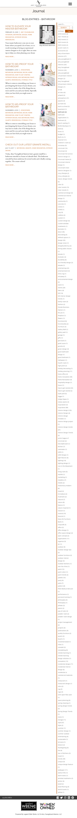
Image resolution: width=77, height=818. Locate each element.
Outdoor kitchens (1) (65, 564)
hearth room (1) (63, 363)
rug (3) (60, 689)
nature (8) (61, 502)
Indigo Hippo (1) (63, 399)
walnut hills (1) (63, 773)
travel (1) (61, 756)
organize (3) (62, 541)
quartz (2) (61, 636)
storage (24, 80)
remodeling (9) (63, 650)
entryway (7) (62, 276)
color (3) (60, 184)
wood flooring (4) (63, 787)
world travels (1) (63, 789)
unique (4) (61, 762)
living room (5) (62, 472)
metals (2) (61, 483)
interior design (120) (64, 410)
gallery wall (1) (63, 332)
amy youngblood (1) (64, 59)
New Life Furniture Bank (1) (64, 520)
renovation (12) (63, 661)
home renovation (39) (65, 377)
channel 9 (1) (62, 140)
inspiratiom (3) (63, 405)
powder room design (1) (65, 618)
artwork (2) (61, 95)
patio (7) (60, 583)
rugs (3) (60, 692)
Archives (61, 31)
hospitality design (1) (65, 382)
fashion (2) (61, 304)
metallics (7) (62, 480)
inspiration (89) (63, 407)
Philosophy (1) (62, 603)
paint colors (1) (63, 572)
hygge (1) (61, 396)
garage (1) (61, 335)
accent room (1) (63, 48)
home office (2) (63, 374)
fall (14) (60, 293)
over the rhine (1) (63, 566)
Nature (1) (61, 505)
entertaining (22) (63, 268)
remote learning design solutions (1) (64, 657)
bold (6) (60, 129)
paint (32, 77)
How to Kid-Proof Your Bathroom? (19, 65)
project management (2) (65, 623)
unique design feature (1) (65, 765)
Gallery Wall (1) (63, 329)
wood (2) (61, 784)
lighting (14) (62, 460)
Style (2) (60, 725)
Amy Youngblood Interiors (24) (63, 68)
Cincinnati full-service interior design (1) (65, 155)
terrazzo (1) (61, 742)
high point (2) (62, 366)
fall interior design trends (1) (64, 297)
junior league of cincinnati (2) (63, 439)
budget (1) (61, 134)
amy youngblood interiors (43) (63, 63)
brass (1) (61, 131)
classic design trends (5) (65, 180)
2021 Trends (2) (63, 37)
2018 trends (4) (63, 34)
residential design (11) (65, 664)
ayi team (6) (62, 104)
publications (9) (63, 630)
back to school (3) (63, 106)
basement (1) (62, 109)
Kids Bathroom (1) (64, 444)
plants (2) (61, 608)
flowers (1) (61, 318)
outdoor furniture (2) (65, 555)
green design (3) (63, 349)
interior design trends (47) (65, 428)
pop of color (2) (63, 611)
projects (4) (61, 628)
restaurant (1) (62, 681)
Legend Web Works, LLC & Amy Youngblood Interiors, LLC (43, 814)
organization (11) (63, 538)
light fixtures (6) (63, 458)
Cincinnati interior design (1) (64, 163)
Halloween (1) (62, 360)
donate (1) (61, 254)
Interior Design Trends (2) (65, 434)
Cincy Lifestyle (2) (63, 176)
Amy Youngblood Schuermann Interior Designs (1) (65, 84)
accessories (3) (63, 51)
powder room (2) (63, 614)
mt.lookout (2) (62, 494)
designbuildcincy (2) (64, 246)
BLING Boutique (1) (64, 126)
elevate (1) (61, 265)
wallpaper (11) (62, 770)
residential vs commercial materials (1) (65, 675)
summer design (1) (64, 731)
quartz (8, 80)
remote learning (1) (64, 653)
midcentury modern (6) (64, 487)
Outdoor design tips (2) (64, 551)
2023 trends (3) (63, 42)
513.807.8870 (7, 798)
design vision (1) (63, 243)
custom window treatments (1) (63, 225)
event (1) (61, 285)
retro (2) (60, 686)
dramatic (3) (62, 257)
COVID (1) (61, 209)
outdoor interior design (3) (63, 559)
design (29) (61, 240)
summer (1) (62, 728)
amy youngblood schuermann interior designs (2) (65, 75)
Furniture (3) (62, 327)
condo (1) (61, 207)
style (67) (61, 723)
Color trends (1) (63, 190)
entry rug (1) (62, 274)
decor (25, 72)
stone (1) (61, 717)
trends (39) (61, 759)
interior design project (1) (65, 423)
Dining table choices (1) (65, 250)
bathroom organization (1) (63, 116)
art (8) (60, 90)
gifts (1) (60, 338)
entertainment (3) (64, 271)
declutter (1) (62, 229)
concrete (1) (62, 204)
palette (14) (61, 578)
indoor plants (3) (63, 402)
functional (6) (62, 321)
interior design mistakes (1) (63, 417)
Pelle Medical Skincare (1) (65, 590)
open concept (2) (63, 536)
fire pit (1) (61, 313)
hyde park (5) (62, 394)
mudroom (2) (62, 497)
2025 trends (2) (63, 45)
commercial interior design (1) (64, 197)
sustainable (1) (63, 739)
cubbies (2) (61, 215)
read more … (10, 56)
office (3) (61, 527)
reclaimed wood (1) (64, 642)
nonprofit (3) (62, 525)
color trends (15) (63, 187)
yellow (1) (61, 792)
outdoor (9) (61, 547)
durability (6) (62, 260)
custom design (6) (64, 221)
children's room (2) (64, 143)
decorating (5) (62, 235)
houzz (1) (61, 385)
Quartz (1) (61, 639)
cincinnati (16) (62, 148)
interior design (21, 37)
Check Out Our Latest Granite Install (28, 144)
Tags (69, 31)
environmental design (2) (65, 280)
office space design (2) (65, 533)
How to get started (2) (65, 391)
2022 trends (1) (63, 39)
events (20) (61, 288)
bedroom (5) (62, 120)
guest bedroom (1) (64, 357)
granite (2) (61, 346)
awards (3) (61, 101)
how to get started (22, 75)
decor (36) (61, 232)
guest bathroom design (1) (63, 353)
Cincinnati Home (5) (64, 159)
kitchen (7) (61, 446)
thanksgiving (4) (63, 748)
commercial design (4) (65, 193)
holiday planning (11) (65, 371)
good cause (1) (63, 343)
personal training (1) (65, 597)
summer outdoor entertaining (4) (63, 735)
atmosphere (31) (63, 98)
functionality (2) (63, 324)
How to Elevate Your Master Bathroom (18, 27)
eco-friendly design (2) (65, 262)
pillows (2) (61, 605)
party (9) (60, 580)
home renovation (38, 148)
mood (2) (61, 491)
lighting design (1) (64, 463)
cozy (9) (60, 212)
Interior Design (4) (64, 413)
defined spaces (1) (64, 237)
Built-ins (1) (62, 137)
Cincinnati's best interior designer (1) (64, 169)
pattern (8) (61, 586)
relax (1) (60, 644)
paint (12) (61, 569)
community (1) (62, 201)
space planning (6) (64, 700)
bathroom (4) (62, 112)
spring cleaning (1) (64, 703)
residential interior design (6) (64, 668)
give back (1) (62, 341)
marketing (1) (62, 477)
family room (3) (63, 302)
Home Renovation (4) (65, 380)
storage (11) (62, 720)
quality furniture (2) (64, 633)
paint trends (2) (63, 575)
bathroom (17, 35)
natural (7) (61, 499)
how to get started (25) (65, 388)
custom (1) (61, 218)
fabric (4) (61, 290)
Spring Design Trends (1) (65, 712)
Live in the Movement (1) (65, 467)
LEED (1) (60, 452)
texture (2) (61, 745)
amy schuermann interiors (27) (64, 54)
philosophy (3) (62, 600)
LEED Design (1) (63, 455)
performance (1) (63, 594)
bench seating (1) (63, 123)
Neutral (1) (61, 516)
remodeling (10, 40)
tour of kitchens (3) (64, 753)
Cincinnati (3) (62, 151)
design (24, 35)
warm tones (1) (63, 775)
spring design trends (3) (65, 707)
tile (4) (60, 750)
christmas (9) (62, 145)
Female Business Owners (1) (63, 308)
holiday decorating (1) (65, 368)
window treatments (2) (65, 778)
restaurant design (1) (65, 683)
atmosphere (25, 70)
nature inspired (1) (64, 508)
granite (28, 148)
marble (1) (61, 474)
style (30, 80)
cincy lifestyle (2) (63, 173)
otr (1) (60, 544)
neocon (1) (61, 511)
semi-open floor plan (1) (65, 696)
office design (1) (63, 530)
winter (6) (61, 781)
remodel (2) (62, 647)
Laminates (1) (62, 449)
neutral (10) (62, 513)
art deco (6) (61, 92)
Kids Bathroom (23, 77)
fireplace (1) (62, 315)
